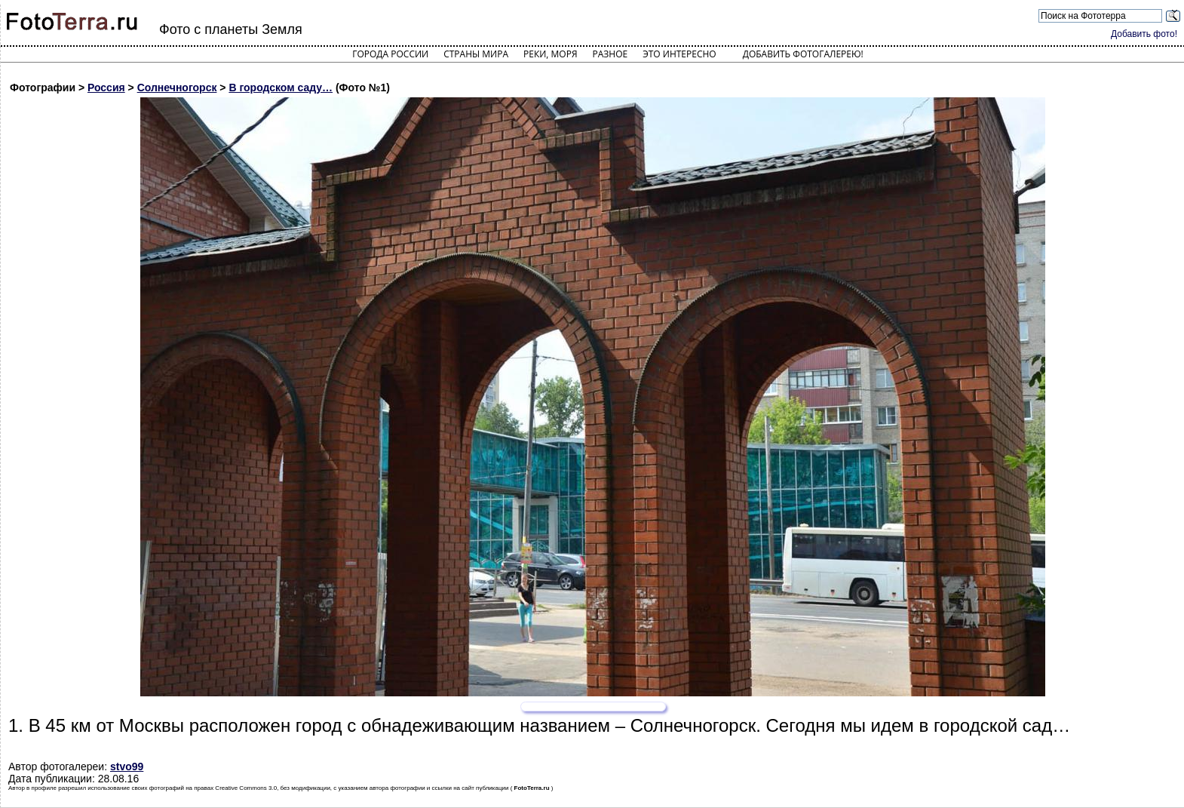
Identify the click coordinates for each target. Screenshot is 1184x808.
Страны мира (475, 54)
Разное (610, 54)
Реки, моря (550, 54)
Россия (106, 87)
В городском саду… (281, 87)
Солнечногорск (177, 87)
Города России (390, 54)
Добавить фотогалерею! (803, 54)
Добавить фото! (1144, 34)
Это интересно (679, 54)
